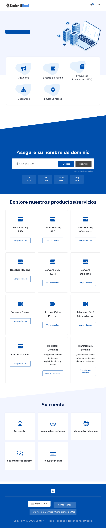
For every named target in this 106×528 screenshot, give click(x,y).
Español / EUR (39, 503)
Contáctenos (64, 504)
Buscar (66, 163)
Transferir (83, 163)
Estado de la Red (53, 71)
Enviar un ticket (53, 92)
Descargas (23, 92)
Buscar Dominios (52, 373)
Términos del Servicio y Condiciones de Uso (53, 511)
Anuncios (23, 71)
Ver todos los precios (83, 171)
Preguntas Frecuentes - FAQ (82, 72)
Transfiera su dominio (86, 371)
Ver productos (20, 240)
